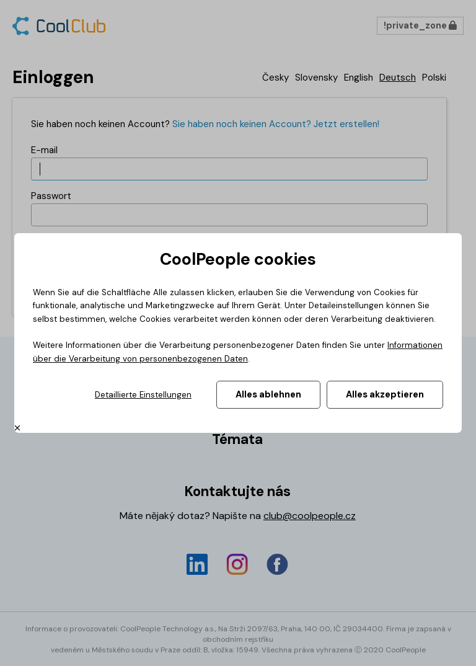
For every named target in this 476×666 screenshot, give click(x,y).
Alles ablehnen (268, 394)
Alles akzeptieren (385, 394)
